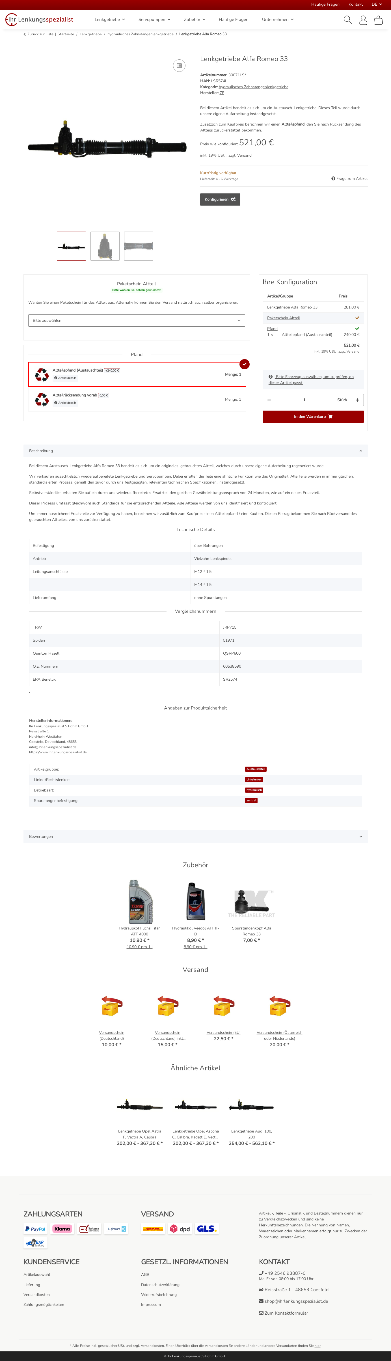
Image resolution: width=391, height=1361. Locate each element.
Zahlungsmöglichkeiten (43, 1304)
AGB (145, 1274)
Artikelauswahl (36, 1274)
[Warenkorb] (378, 20)
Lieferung (31, 1284)
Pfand (272, 328)
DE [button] (374, 4)
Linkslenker (254, 779)
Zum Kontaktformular (283, 1313)
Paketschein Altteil (283, 318)
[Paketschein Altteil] (136, 320)
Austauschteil (256, 769)
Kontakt (356, 4)
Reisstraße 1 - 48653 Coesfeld (294, 1290)
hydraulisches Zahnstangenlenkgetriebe (253, 87)
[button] (348, 20)
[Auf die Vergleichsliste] (179, 65)
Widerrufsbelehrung (159, 1294)
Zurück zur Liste (40, 34)
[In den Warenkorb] (28, 52)
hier (318, 1345)
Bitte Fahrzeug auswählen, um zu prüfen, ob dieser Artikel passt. (311, 379)
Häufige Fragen (325, 4)
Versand (244, 155)
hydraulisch (254, 790)
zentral (251, 800)
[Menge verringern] (269, 400)
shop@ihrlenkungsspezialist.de (293, 1301)
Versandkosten (36, 1294)
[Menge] (304, 400)
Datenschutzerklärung (160, 1284)
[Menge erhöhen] (357, 400)
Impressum (151, 1304)
